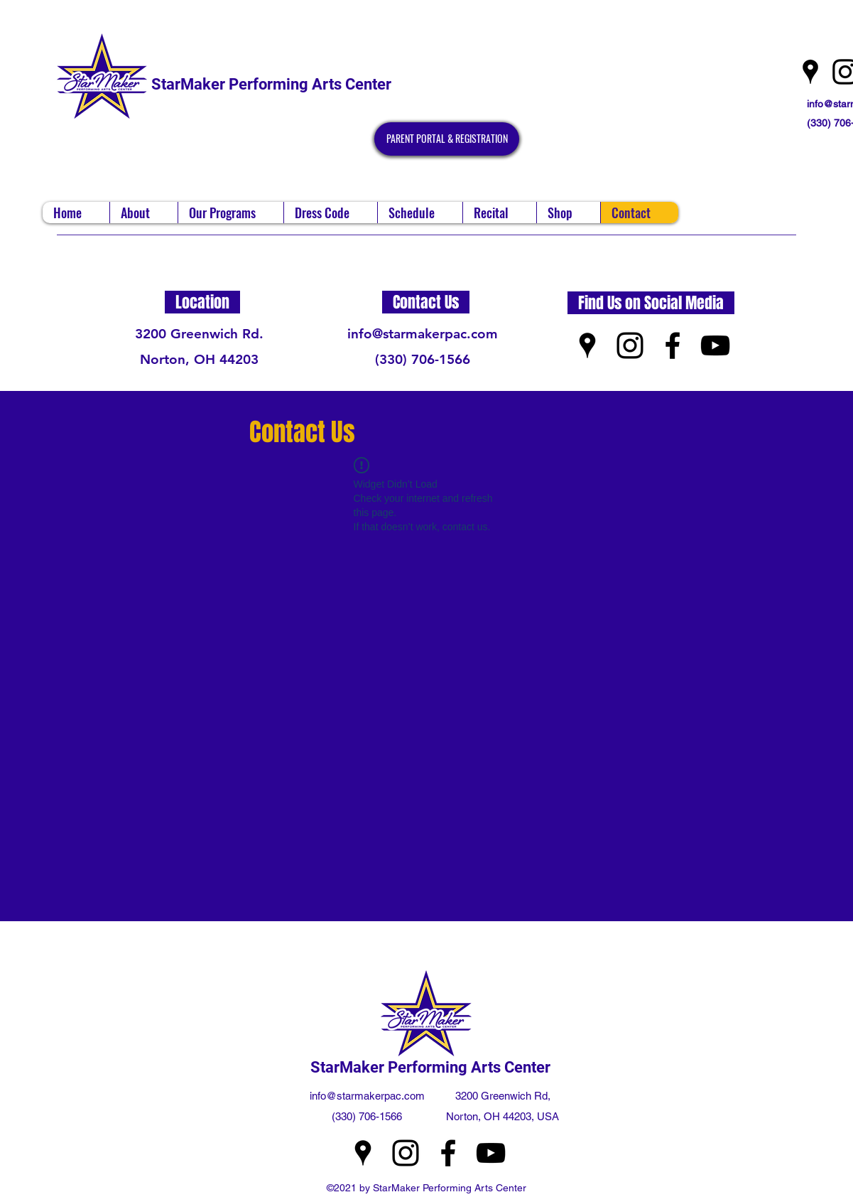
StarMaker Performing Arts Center (271, 84)
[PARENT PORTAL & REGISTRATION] (446, 139)
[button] (143, 212)
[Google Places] (810, 72)
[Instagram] (630, 345)
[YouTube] (715, 345)
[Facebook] (672, 345)
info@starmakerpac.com (422, 334)
